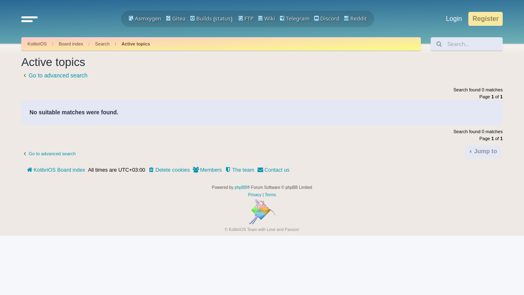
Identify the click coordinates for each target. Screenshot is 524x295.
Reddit (355, 18)
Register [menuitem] (485, 18)
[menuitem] (169, 170)
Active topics (136, 43)
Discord (327, 18)
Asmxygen (145, 18)
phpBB (241, 187)
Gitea (175, 18)
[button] (29, 19)
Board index (71, 43)
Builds (201, 18)
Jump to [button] (484, 151)
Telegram (294, 18)
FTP (246, 18)
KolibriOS (37, 43)
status (222, 18)
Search (102, 43)
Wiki (266, 18)
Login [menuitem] (454, 18)
